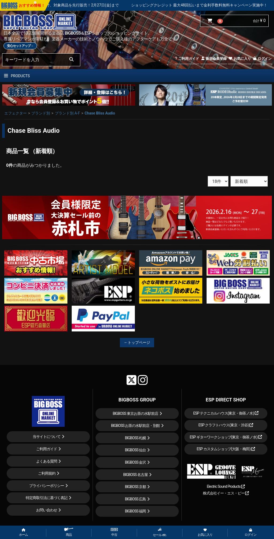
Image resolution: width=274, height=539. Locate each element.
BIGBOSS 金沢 (135, 462)
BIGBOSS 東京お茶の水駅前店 (135, 413)
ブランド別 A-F (67, 113)
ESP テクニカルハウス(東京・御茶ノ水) (225, 413)
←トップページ (137, 342)
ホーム (23, 532)
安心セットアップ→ (20, 46)
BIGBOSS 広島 (135, 499)
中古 (114, 532)
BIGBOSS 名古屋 (135, 474)
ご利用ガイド (187, 59)
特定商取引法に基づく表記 (46, 498)
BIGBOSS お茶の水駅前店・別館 (135, 425)
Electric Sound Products (226, 486)
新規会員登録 (214, 59)
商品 (68, 532)
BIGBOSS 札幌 (135, 438)
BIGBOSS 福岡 (135, 511)
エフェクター (15, 113)
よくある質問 (46, 461)
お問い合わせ (46, 510)
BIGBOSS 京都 (135, 487)
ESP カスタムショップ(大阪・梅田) (226, 449)
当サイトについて (46, 436)
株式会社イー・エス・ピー (226, 493)
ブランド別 (40, 113)
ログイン (262, 59)
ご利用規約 (46, 473)
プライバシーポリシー (46, 485)
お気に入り (239, 59)
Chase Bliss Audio (100, 113)
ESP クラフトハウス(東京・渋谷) (225, 425)
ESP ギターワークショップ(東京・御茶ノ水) (226, 437)
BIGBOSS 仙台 (135, 450)
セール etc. (159, 532)
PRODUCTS (17, 76)
